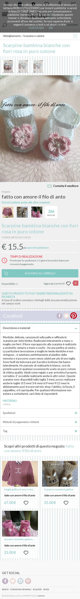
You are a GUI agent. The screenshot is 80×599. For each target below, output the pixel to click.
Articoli (51, 211)
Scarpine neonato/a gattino (58, 489)
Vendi (46, 589)
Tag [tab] (40, 431)
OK (51, 27)
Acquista (37, 589)
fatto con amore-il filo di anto (39, 448)
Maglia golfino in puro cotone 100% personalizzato (31, 489)
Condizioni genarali (20, 589)
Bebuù (5, 589)
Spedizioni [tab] (40, 413)
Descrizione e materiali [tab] (40, 328)
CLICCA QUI (36, 27)
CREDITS (41, 596)
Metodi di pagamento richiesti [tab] (40, 422)
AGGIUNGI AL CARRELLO (40, 273)
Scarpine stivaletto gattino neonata (23, 539)
